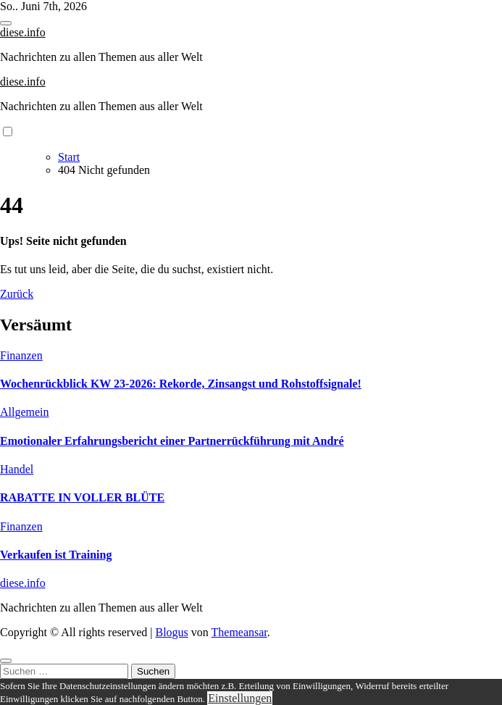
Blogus (171, 632)
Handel (16, 469)
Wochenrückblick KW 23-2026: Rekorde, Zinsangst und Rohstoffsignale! (180, 383)
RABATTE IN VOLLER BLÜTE (82, 497)
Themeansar (239, 632)
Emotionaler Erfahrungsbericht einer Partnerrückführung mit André (172, 441)
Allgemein (24, 412)
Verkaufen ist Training (56, 554)
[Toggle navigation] (6, 23)
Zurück (16, 294)
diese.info (23, 32)
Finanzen (21, 355)
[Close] (6, 661)
